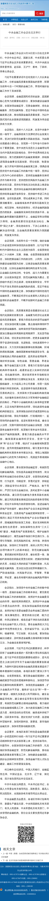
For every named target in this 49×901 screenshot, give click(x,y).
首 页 (5, 19)
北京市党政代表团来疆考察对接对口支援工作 (26, 860)
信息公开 (24, 19)
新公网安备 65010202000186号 (16, 890)
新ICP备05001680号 (38, 890)
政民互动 (34, 19)
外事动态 (14, 19)
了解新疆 (44, 19)
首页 (14, 24)
